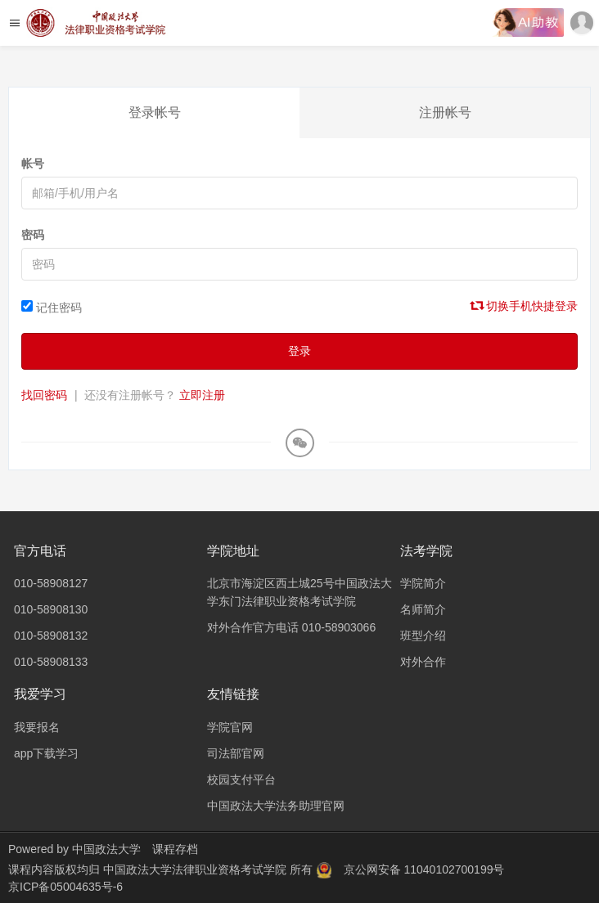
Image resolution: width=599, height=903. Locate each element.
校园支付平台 (241, 779)
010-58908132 (51, 635)
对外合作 (423, 661)
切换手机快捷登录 (524, 305)
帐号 (32, 163)
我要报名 (37, 727)
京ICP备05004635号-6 (65, 886)
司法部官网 (235, 753)
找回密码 (44, 395)
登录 (299, 350)
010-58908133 (51, 661)
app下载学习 (46, 753)
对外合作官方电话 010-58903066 (291, 627)
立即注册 (202, 395)
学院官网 (230, 727)
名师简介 (423, 609)
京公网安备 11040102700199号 (424, 869)
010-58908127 (51, 583)
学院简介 (423, 583)
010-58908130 (51, 609)
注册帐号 (445, 112)
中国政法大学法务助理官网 (276, 805)
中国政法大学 (106, 849)
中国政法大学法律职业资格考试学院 (196, 869)
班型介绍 (423, 635)
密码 (32, 234)
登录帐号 (154, 112)
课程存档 (175, 849)
